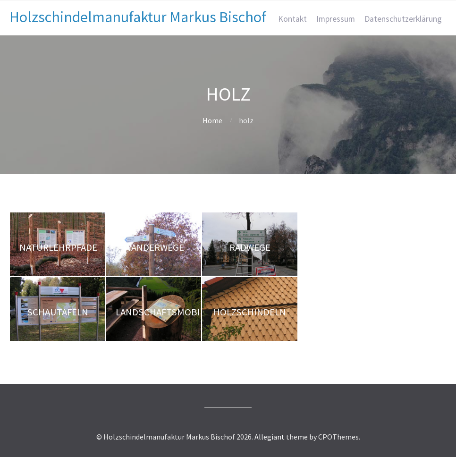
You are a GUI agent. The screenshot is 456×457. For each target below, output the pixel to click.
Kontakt (292, 19)
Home (212, 120)
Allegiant (269, 436)
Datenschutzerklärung (403, 19)
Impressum (335, 19)
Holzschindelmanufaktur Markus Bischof (137, 17)
